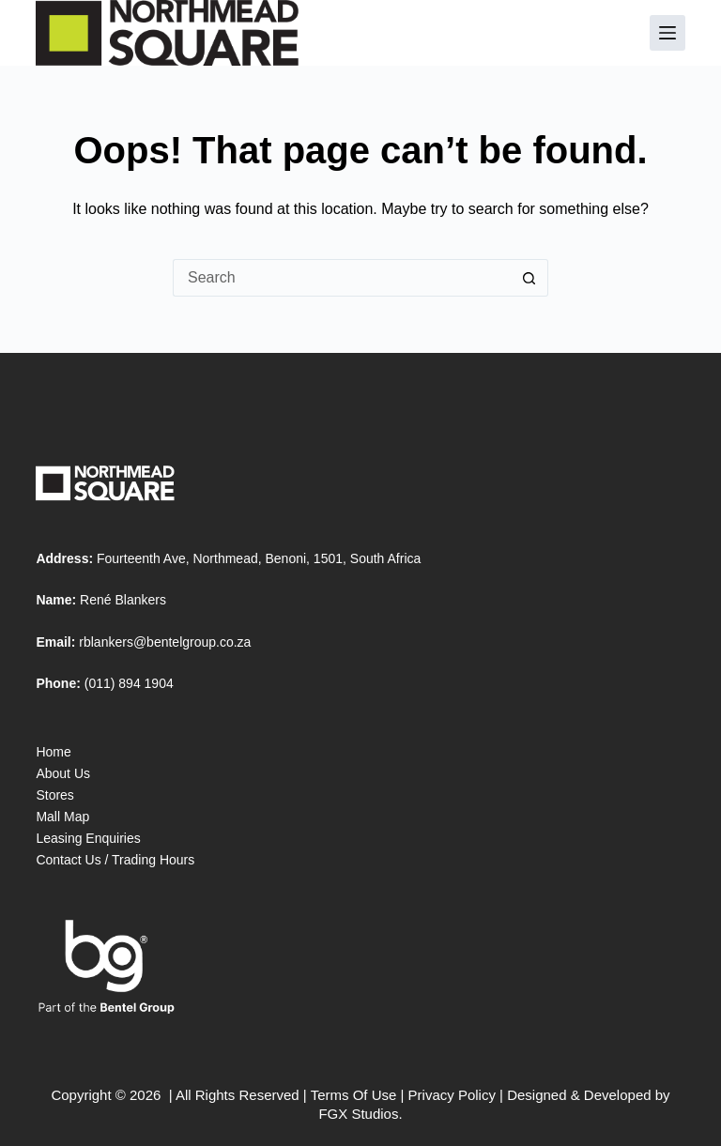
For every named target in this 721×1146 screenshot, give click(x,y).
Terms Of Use (354, 1095)
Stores (54, 794)
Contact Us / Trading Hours (115, 859)
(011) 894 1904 (129, 683)
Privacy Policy (452, 1095)
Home (53, 751)
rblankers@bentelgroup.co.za (165, 641)
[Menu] (667, 33)
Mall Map (62, 816)
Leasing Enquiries (88, 838)
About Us (63, 773)
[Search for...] (342, 278)
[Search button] (529, 278)
